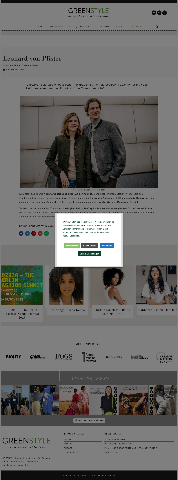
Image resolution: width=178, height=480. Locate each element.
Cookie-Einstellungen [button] (89, 254)
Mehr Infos (72, 245)
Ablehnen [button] (107, 245)
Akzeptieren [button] (89, 245)
